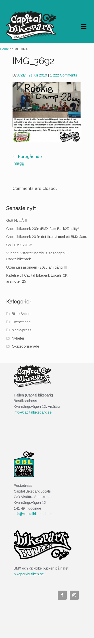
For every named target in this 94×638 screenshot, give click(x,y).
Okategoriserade (25, 346)
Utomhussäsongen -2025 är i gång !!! (36, 267)
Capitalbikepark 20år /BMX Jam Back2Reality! (42, 229)
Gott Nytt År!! (16, 220)
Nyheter (18, 338)
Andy (21, 75)
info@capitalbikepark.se (33, 412)
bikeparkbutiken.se (29, 574)
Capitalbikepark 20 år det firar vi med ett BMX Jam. (46, 237)
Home (4, 49)
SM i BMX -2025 (19, 245)
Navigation (83, 27)
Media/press (22, 330)
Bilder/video (21, 314)
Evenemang (21, 322)
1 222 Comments (63, 75)
